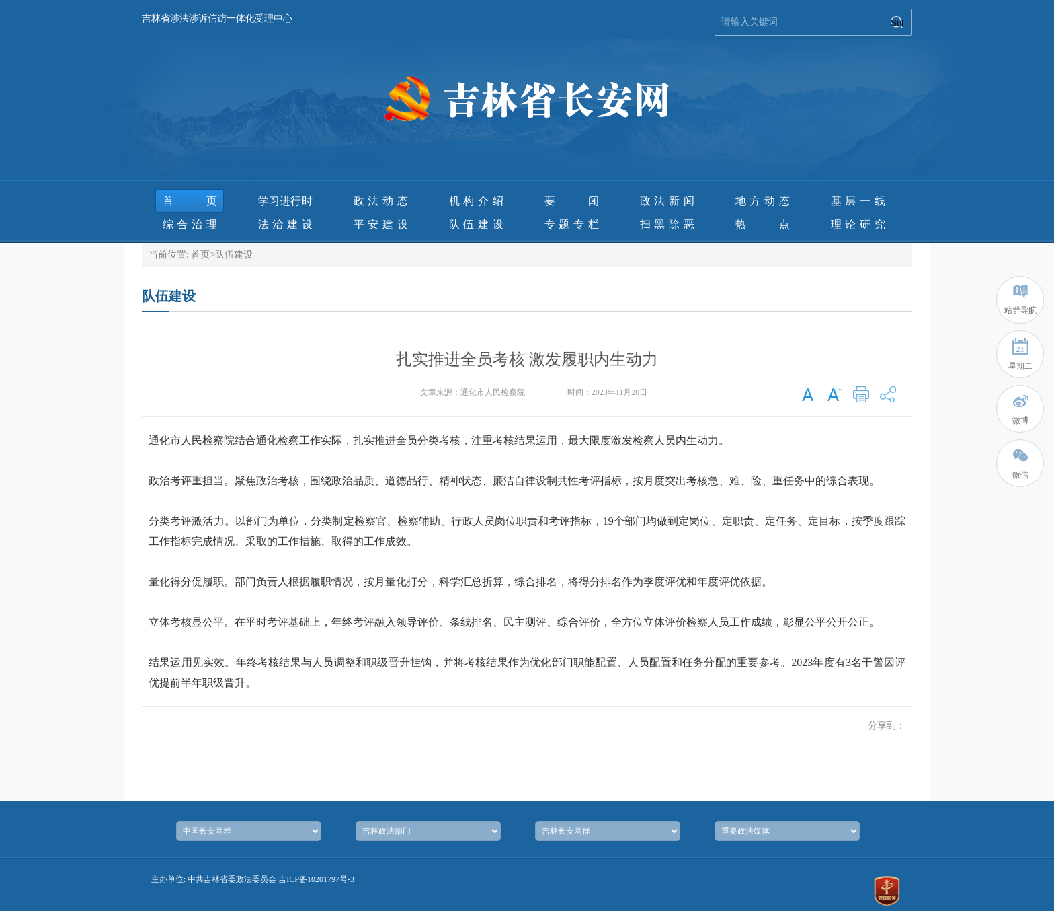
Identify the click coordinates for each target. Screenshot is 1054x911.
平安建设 (381, 224)
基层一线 (858, 201)
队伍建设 (476, 224)
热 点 (762, 224)
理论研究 (858, 224)
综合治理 (190, 224)
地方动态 (762, 201)
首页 (190, 201)
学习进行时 (285, 201)
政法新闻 (667, 201)
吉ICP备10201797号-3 (316, 879)
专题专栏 (571, 224)
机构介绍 (476, 201)
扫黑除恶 (667, 224)
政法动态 (381, 201)
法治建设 (285, 224)
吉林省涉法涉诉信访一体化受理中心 (217, 18)
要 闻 (571, 201)
